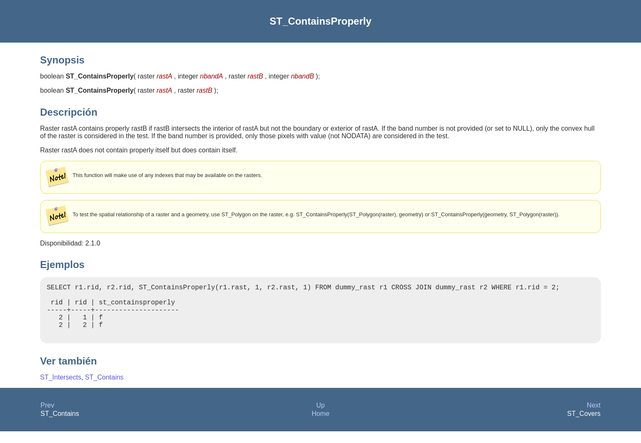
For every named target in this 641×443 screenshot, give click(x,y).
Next (594, 416)
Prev (47, 416)
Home (321, 425)
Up (320, 416)
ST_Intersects (60, 388)
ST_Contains (104, 388)
